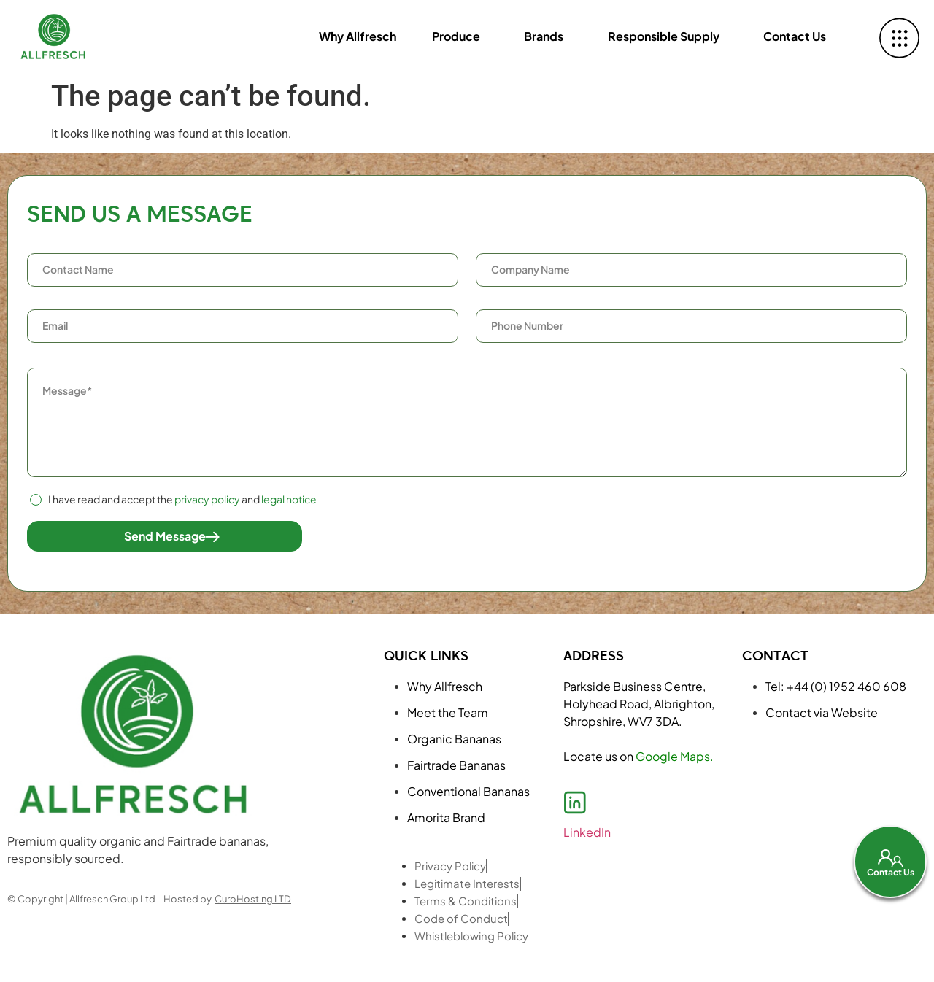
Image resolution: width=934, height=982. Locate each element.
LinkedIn (587, 832)
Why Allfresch (353, 36)
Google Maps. (675, 756)
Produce (452, 36)
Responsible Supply (662, 36)
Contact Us (794, 36)
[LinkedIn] (575, 802)
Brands (541, 36)
